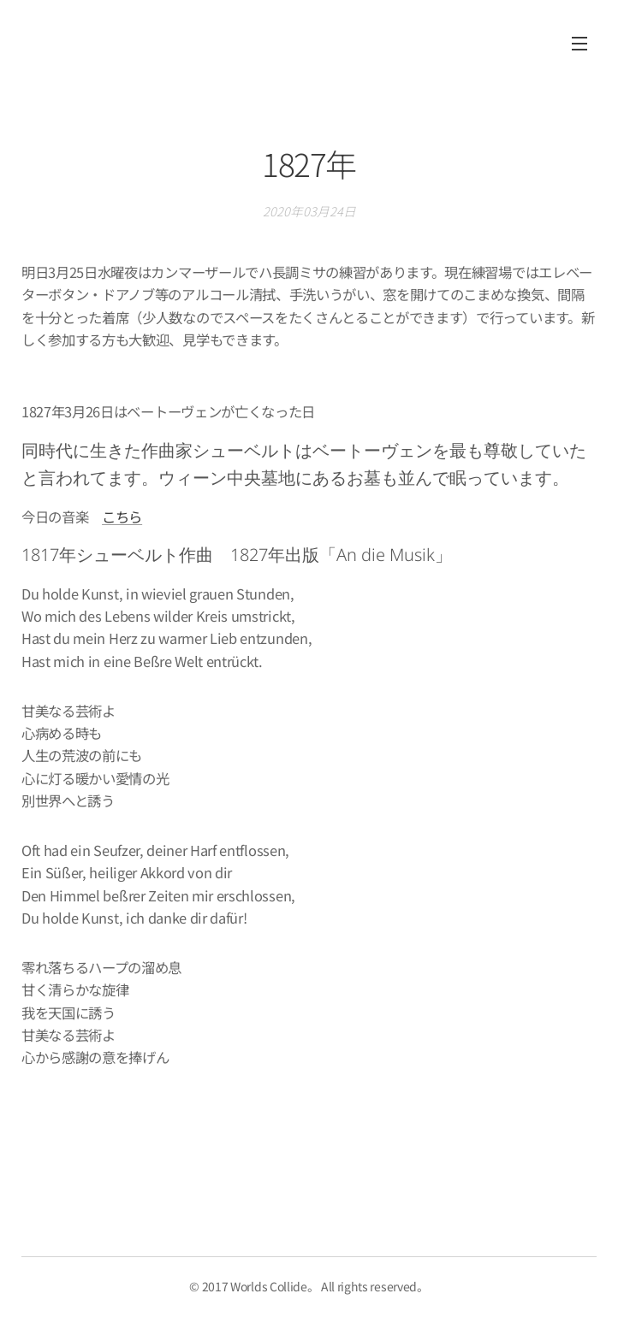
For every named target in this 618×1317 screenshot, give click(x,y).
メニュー (579, 43)
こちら (122, 516)
